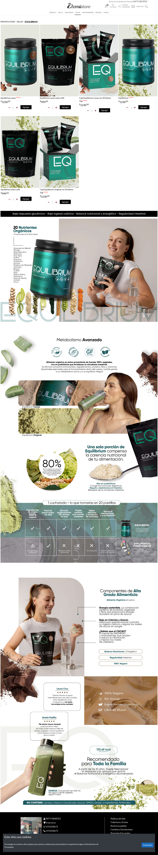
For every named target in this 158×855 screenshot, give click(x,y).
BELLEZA (99, 12)
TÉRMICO (52, 12)
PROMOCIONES (7, 21)
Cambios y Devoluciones (122, 829)
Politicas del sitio (118, 818)
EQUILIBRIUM (31, 21)
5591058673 (52, 826)
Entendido (147, 845)
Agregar (26, 107)
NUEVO (106, 12)
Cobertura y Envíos (119, 822)
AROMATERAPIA (88, 12)
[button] (146, 6)
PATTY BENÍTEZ (53, 818)
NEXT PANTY (69, 12)
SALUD (78, 12)
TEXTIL (60, 12)
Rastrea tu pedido (119, 826)
